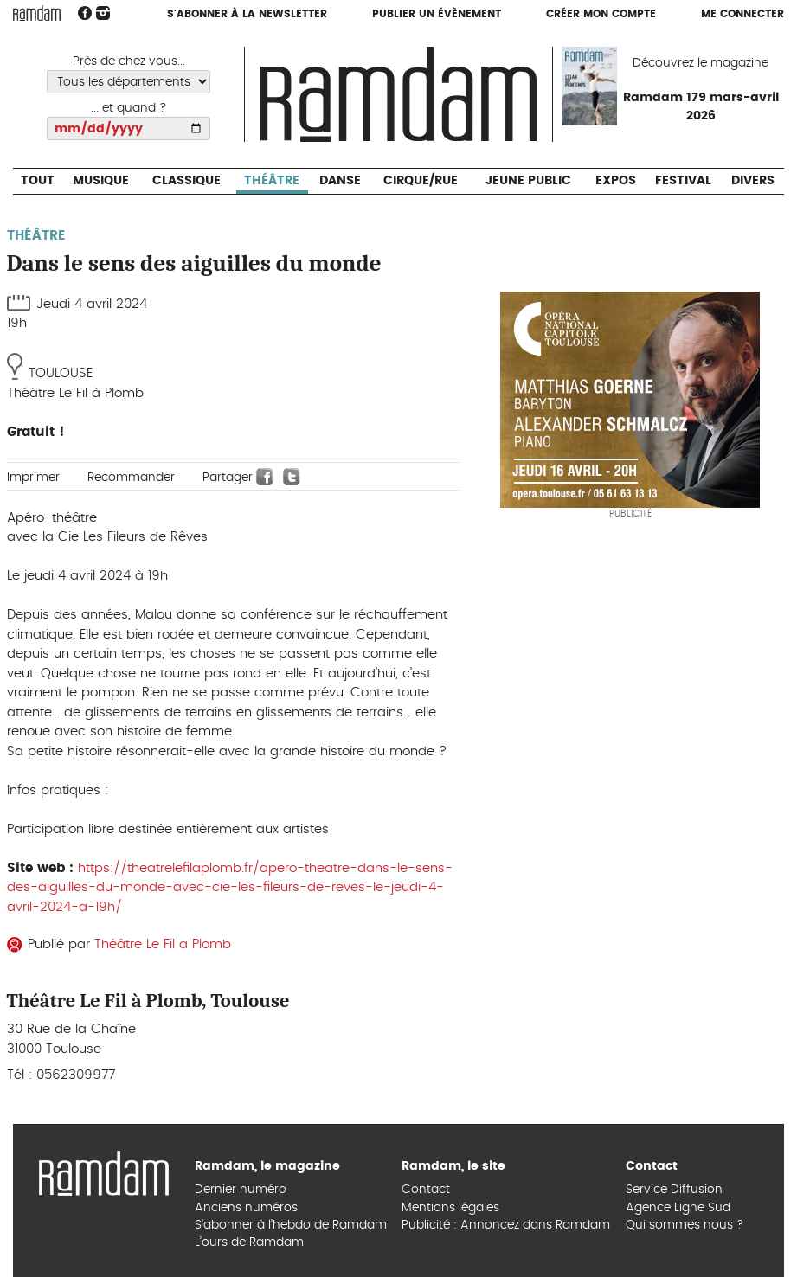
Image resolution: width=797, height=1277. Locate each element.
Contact (426, 1190)
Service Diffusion (674, 1190)
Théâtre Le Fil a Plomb (162, 944)
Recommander (131, 478)
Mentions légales (450, 1208)
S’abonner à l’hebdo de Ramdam (291, 1225)
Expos (615, 181)
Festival (683, 181)
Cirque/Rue (420, 181)
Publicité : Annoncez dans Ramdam (506, 1225)
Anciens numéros (246, 1208)
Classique (186, 181)
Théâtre (271, 181)
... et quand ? (129, 108)
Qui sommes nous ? (685, 1225)
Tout (38, 181)
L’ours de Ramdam (249, 1242)
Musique (101, 181)
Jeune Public (528, 181)
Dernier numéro (240, 1190)
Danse (340, 181)
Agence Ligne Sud (678, 1208)
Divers (753, 181)
